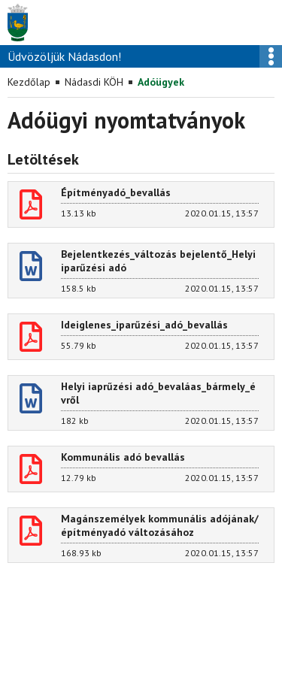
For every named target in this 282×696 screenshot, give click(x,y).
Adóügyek (161, 82)
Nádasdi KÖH (94, 82)
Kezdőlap (29, 82)
